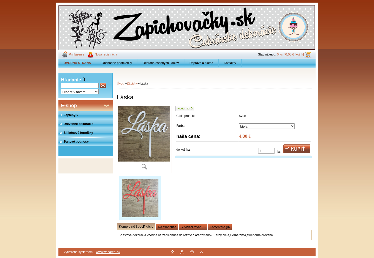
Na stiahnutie (167, 227)
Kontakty (230, 63)
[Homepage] (77, 63)
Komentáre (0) (220, 227)
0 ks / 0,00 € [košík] (290, 54)
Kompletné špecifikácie (136, 226)
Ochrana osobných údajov (161, 63)
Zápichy (132, 83)
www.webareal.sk (108, 252)
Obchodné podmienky (117, 63)
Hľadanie (71, 79)
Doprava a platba (201, 63)
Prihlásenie (76, 54)
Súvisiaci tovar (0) (193, 227)
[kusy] (266, 151)
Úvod (120, 83)
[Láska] (144, 139)
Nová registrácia (106, 54)
